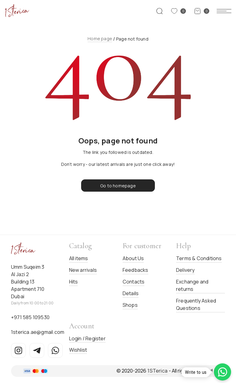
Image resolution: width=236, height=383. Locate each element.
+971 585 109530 (30, 317)
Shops (130, 305)
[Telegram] (37, 350)
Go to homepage (118, 186)
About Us (133, 258)
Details (131, 293)
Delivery (185, 270)
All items (78, 258)
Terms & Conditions (199, 258)
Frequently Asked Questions (196, 304)
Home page (100, 38)
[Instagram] (18, 350)
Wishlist (78, 349)
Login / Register (87, 338)
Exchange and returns (192, 285)
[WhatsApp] (55, 350)
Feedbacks (135, 270)
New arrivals (83, 270)
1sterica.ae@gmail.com (37, 332)
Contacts (134, 281)
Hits (73, 281)
